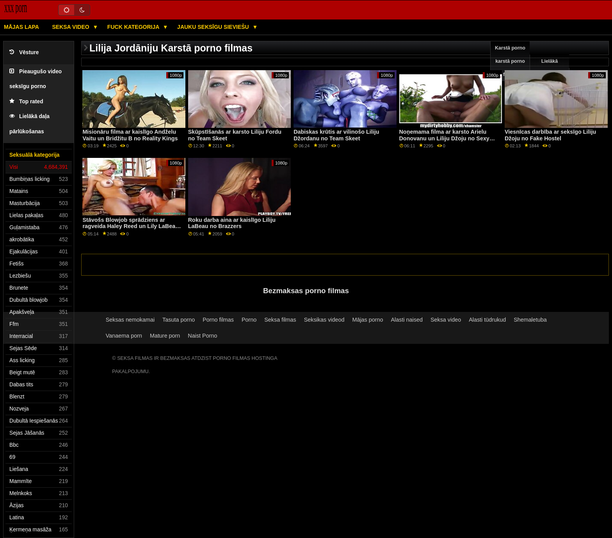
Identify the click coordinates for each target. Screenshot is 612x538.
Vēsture (24, 52)
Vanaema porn (124, 336)
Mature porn (165, 336)
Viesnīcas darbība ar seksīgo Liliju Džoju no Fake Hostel (550, 135)
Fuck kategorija (134, 27)
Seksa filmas (280, 320)
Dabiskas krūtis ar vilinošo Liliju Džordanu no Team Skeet (336, 135)
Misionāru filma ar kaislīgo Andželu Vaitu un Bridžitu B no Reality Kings (130, 135)
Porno (249, 320)
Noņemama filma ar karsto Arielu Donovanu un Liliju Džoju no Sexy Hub (444, 138)
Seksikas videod (324, 320)
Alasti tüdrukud (487, 320)
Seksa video (71, 27)
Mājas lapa (21, 27)
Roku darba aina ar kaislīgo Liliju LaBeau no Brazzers (232, 223)
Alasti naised (406, 320)
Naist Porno (202, 336)
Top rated (26, 101)
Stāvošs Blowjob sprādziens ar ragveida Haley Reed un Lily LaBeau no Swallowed (130, 226)
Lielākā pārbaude (549, 67)
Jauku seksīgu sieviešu (214, 27)
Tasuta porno (178, 320)
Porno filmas (218, 320)
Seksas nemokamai (130, 320)
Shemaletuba (530, 320)
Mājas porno (367, 320)
